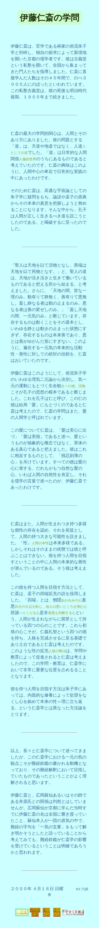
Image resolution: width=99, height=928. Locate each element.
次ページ (56, 912)
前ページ (46, 912)
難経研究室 (35, 912)
